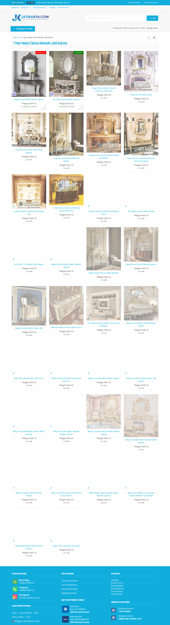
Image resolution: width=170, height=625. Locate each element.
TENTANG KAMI (39, 7)
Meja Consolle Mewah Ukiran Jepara (29, 494)
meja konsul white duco (141, 94)
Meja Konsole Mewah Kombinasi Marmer (66, 379)
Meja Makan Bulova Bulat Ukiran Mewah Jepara (103, 494)
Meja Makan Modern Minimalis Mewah (53, 2)
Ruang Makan (117, 585)
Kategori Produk (23, 28)
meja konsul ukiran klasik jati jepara (66, 159)
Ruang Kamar (117, 588)
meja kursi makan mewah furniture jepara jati (104, 89)
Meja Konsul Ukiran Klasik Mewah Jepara (141, 324)
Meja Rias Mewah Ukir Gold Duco (29, 378)
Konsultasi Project (69, 589)
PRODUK (24, 7)
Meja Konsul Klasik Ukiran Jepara (29, 99)
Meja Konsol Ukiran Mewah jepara (141, 264)
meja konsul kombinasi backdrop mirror (103, 212)
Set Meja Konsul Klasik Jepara (66, 99)
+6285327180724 (26, 583)
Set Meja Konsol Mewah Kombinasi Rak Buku (104, 324)
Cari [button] (152, 18)
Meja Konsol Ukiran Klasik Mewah (103, 273)
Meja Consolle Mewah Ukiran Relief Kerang (29, 433)
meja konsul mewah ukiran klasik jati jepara (104, 156)
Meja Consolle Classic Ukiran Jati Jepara (141, 379)
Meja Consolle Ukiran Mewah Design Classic (66, 433)
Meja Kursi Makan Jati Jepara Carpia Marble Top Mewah (141, 494)
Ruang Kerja (116, 594)
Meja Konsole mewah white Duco (66, 327)
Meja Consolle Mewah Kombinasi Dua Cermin (66, 494)
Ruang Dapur (117, 591)
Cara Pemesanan (69, 580)
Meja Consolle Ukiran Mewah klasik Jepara (141, 441)
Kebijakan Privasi (68, 593)
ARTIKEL (53, 7)
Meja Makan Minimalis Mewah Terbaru (28, 547)
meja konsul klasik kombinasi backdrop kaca (66, 209)
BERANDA (15, 7)
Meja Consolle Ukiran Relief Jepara (103, 378)
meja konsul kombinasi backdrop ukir (29, 212)
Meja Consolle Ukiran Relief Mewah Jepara (104, 433)
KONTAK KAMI (63, 7)
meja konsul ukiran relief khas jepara (28, 151)
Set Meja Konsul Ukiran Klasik (141, 211)
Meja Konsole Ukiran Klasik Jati (29, 328)
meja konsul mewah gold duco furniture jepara (141, 159)
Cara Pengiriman (69, 585)
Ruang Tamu (117, 583)
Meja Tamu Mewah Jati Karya (66, 545)
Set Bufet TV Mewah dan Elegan (29, 264)
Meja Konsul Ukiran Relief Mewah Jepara (66, 265)
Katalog (114, 580)
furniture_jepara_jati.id (29, 597)
